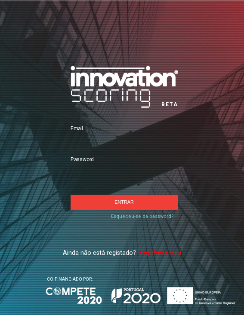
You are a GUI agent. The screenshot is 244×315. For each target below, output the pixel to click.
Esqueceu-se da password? (142, 216)
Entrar (123, 202)
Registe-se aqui (160, 252)
